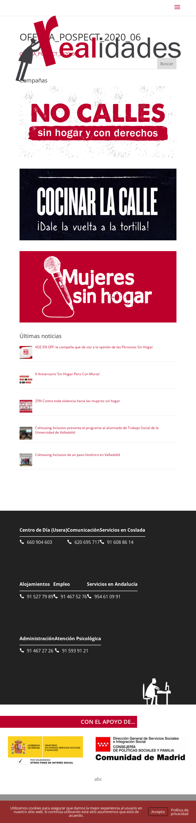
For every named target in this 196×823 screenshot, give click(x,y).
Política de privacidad (179, 811)
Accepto (158, 811)
